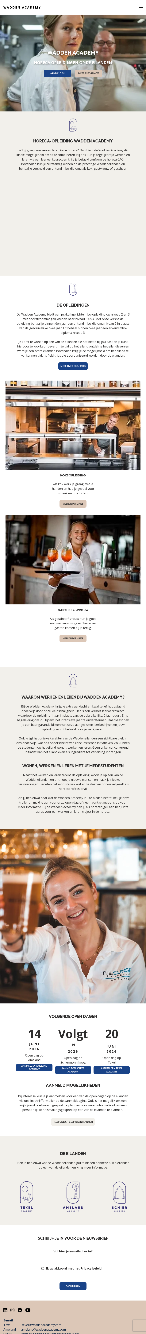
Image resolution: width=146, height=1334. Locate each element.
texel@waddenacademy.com (41, 1325)
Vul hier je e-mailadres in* (73, 1251)
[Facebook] (20, 1310)
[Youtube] (27, 1310)
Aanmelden (73, 1286)
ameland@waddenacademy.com (43, 1329)
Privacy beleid (91, 1268)
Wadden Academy (22, 7)
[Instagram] (12, 1310)
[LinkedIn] (5, 1310)
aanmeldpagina (75, 1101)
